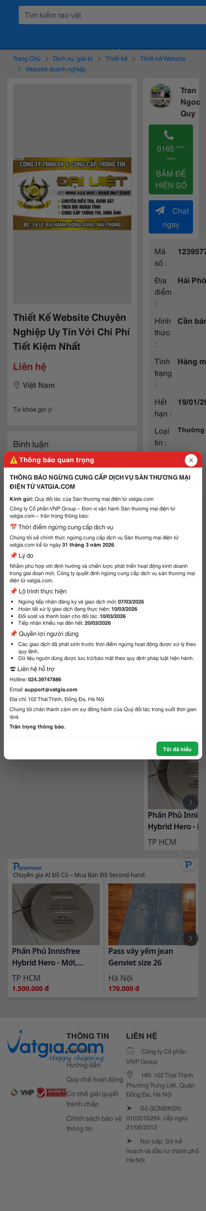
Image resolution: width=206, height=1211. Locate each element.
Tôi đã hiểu (177, 749)
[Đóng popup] (191, 460)
